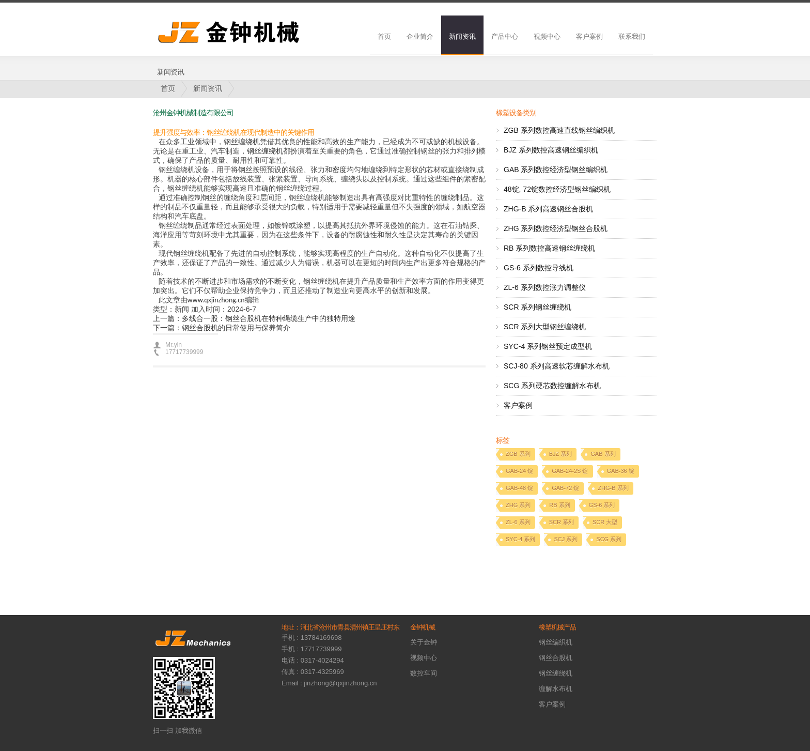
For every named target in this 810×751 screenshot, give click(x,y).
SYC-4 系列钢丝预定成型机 (548, 346)
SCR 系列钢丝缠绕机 (537, 307)
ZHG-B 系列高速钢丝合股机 (548, 209)
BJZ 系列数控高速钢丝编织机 (551, 150)
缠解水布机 (555, 689)
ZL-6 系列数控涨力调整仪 (545, 287)
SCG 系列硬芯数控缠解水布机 (552, 385)
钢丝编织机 (555, 642)
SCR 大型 (605, 522)
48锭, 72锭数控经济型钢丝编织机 (557, 189)
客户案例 (589, 36)
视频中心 (547, 36)
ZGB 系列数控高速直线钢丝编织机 (559, 130)
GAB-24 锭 (519, 471)
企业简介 (420, 36)
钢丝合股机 (555, 658)
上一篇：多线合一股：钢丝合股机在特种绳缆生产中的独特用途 (254, 318)
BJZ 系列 (560, 454)
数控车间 (423, 673)
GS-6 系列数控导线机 (538, 268)
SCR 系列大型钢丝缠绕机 (545, 327)
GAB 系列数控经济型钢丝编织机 (556, 169)
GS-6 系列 (602, 505)
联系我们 (631, 36)
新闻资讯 (462, 36)
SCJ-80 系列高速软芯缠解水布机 (557, 366)
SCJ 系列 (566, 539)
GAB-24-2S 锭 (570, 471)
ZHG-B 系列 (613, 488)
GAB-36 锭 (620, 471)
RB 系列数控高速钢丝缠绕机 (549, 248)
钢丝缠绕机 (242, 142)
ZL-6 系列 (518, 522)
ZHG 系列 (518, 505)
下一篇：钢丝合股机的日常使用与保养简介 (221, 328)
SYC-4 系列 (520, 539)
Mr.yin (173, 344)
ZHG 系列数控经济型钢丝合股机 (556, 228)
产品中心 (504, 36)
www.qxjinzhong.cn (216, 300)
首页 (384, 36)
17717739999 (184, 352)
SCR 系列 (561, 522)
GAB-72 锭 (565, 488)
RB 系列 (559, 505)
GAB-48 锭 (519, 488)
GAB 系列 (602, 454)
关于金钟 (423, 642)
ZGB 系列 (518, 454)
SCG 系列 (608, 539)
